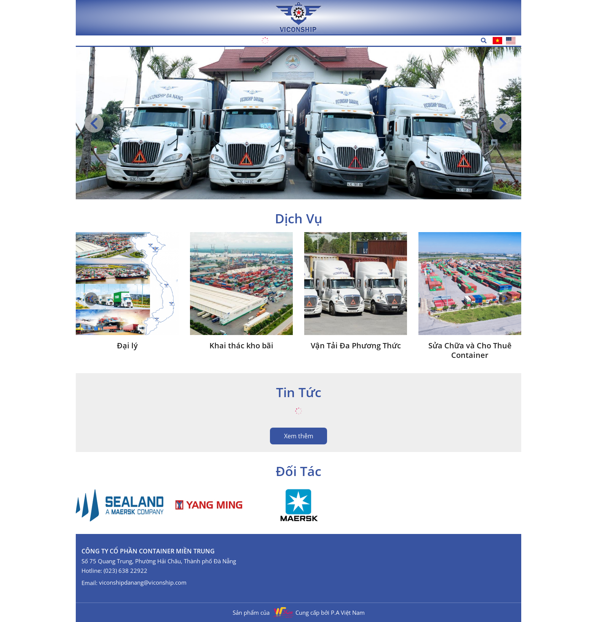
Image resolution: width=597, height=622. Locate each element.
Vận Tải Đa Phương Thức (356, 345)
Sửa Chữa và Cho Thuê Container (470, 350)
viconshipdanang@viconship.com (143, 582)
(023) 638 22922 (125, 570)
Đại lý (127, 345)
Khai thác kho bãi (241, 345)
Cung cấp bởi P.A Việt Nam (330, 612)
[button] (502, 123)
